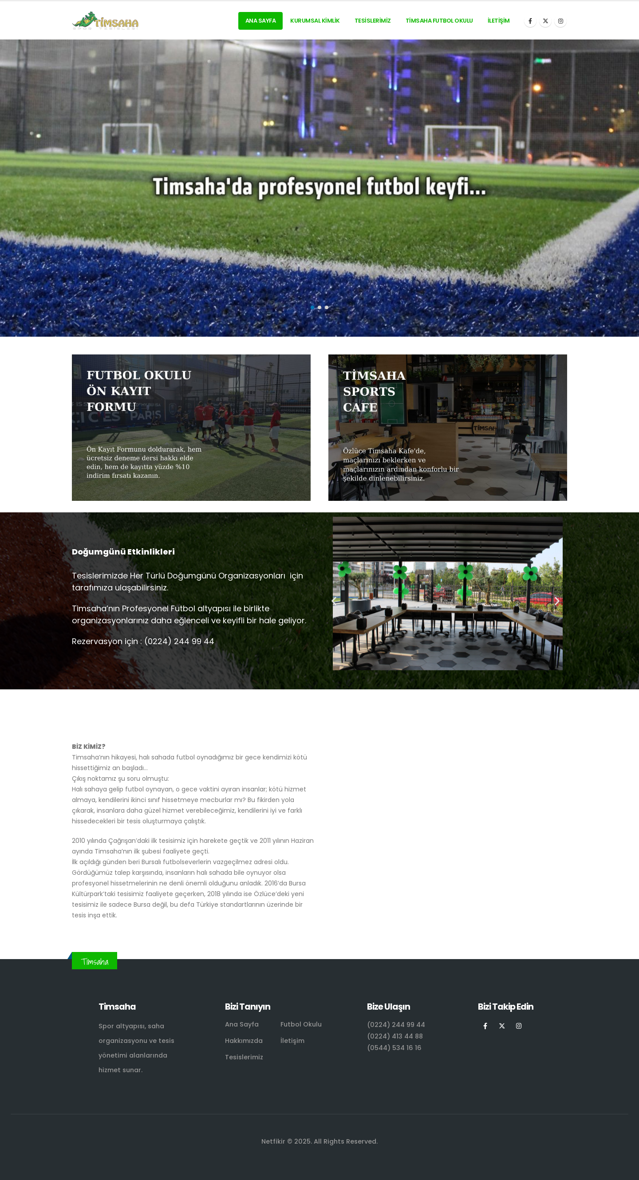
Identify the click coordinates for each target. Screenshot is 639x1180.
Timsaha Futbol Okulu (439, 20)
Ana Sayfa (260, 20)
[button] (312, 307)
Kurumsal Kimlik (315, 20)
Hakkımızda (244, 1040)
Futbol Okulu (301, 1024)
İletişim (499, 20)
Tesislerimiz (373, 20)
